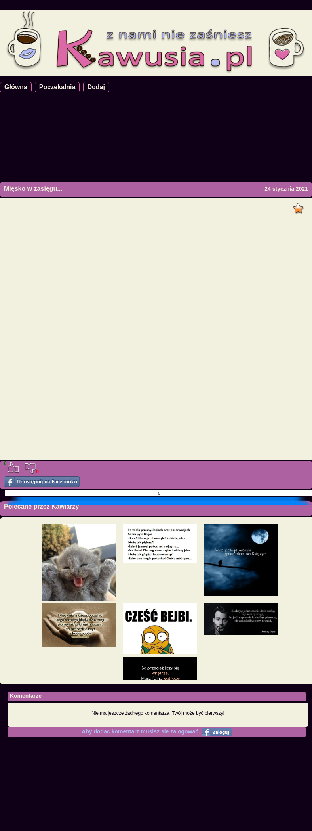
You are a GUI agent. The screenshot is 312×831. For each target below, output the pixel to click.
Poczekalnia (57, 87)
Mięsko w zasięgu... (33, 188)
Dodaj (96, 87)
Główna (15, 87)
